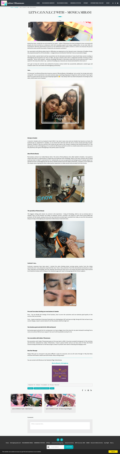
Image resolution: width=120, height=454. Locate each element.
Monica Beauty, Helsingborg (60, 363)
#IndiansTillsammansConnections (42, 388)
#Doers (52, 388)
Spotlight (16, 7)
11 (47, 397)
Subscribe (69, 447)
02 (13, 397)
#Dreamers (30, 388)
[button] (115, 3)
